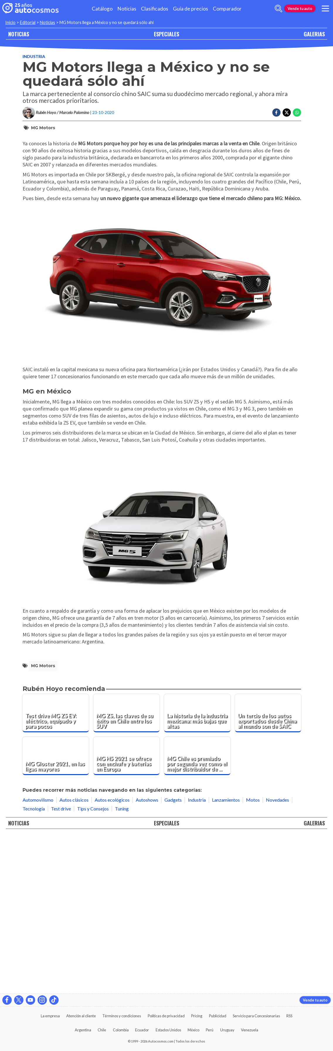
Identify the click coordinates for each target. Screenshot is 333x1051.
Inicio (10, 22)
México (193, 1030)
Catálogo (102, 9)
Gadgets (173, 956)
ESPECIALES (166, 34)
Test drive (61, 965)
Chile (102, 1030)
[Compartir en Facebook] (276, 112)
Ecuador (142, 1030)
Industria (34, 56)
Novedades (277, 956)
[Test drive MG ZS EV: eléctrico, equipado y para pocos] (56, 870)
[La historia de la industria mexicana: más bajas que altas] (197, 870)
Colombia (121, 1030)
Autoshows (147, 956)
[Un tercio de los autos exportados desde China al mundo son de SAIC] (268, 870)
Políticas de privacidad (166, 1015)
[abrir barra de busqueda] (278, 8)
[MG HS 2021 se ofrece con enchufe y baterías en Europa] (127, 913)
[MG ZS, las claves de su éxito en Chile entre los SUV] (127, 870)
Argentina (83, 1030)
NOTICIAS (18, 34)
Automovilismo (38, 956)
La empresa (50, 1015)
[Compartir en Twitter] (287, 112)
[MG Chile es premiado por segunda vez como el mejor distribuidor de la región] (197, 913)
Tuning (122, 965)
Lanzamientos (226, 956)
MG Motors (43, 127)
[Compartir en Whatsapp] (297, 112)
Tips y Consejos (93, 965)
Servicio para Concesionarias (256, 1015)
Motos (253, 956)
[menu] (325, 8)
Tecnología (34, 965)
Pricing (196, 1015)
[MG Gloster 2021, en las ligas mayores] (56, 913)
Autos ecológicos (112, 956)
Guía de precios (190, 9)
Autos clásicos (74, 956)
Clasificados (154, 9)
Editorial (27, 22)
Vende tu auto (300, 8)
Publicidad (217, 1015)
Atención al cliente (81, 1015)
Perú (209, 1030)
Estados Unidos (168, 1030)
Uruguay (227, 1030)
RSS (289, 1015)
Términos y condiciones (121, 1015)
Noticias (126, 9)
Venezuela (249, 1030)
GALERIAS (314, 34)
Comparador (227, 9)
